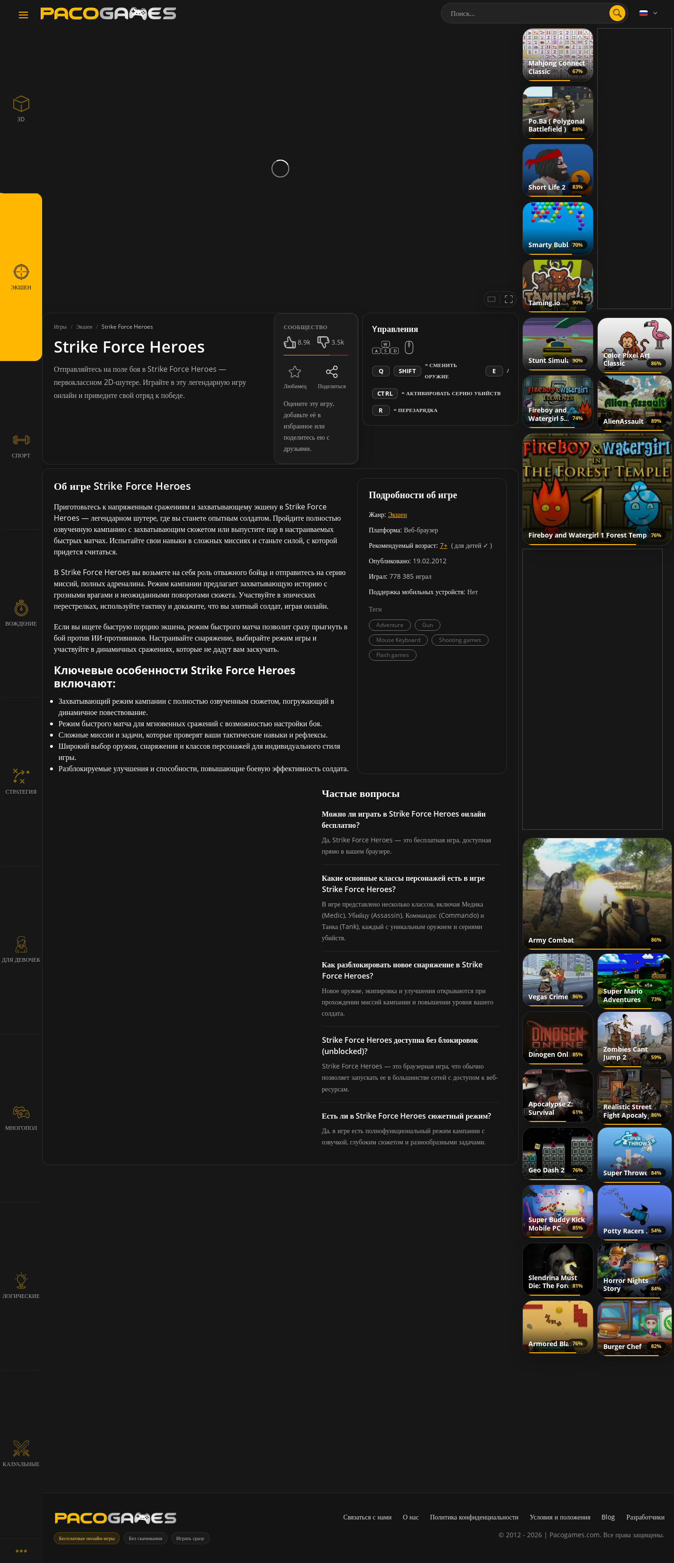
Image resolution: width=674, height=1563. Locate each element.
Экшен (397, 514)
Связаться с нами (368, 1516)
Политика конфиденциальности (474, 1516)
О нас (411, 1516)
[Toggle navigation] (23, 15)
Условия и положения (560, 1516)
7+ (443, 545)
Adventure (389, 625)
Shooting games (460, 640)
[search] (617, 13)
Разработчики (645, 1516)
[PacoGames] (115, 1520)
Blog (608, 1516)
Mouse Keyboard (398, 640)
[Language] (649, 13)
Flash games (392, 655)
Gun (427, 625)
